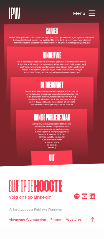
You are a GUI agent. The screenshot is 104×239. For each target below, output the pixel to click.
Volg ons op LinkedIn (30, 197)
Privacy (56, 219)
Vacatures (74, 219)
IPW (14, 13)
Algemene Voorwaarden (27, 219)
